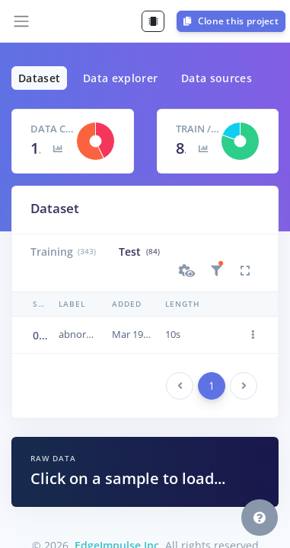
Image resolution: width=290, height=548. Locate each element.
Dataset (39, 78)
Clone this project (231, 20)
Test (139, 251)
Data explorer (120, 78)
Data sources (216, 78)
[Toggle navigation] (21, 21)
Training (63, 251)
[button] (187, 270)
